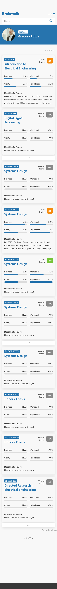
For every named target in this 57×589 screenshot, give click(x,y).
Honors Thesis (14, 399)
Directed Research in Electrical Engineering (20, 488)
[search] (25, 21)
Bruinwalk (10, 14)
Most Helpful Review (13, 93)
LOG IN (51, 14)
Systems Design (15, 171)
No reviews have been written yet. (19, 150)
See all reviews (49, 530)
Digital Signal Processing (13, 120)
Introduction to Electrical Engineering (20, 66)
